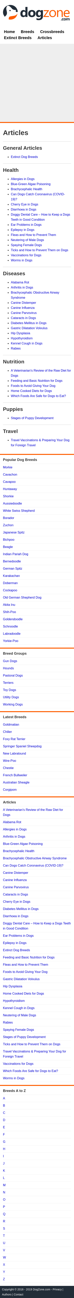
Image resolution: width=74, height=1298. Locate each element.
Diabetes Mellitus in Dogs (29, 323)
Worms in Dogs (21, 260)
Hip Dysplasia (20, 333)
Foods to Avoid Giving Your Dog (33, 385)
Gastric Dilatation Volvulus (29, 328)
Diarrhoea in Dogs (23, 209)
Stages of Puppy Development (32, 418)
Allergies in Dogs (23, 179)
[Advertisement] (37, 83)
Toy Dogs (9, 690)
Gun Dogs (10, 661)
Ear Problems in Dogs (26, 224)
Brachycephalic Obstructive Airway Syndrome (35, 858)
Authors (6, 1294)
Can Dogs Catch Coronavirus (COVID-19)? (33, 865)
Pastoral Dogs (13, 675)
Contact (18, 1294)
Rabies (16, 348)
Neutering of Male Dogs (27, 240)
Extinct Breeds (18, 38)
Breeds (27, 32)
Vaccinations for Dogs (26, 255)
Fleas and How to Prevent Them (33, 235)
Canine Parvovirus (24, 313)
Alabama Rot (20, 282)
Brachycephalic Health (26, 189)
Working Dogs (13, 704)
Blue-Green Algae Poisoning (31, 184)
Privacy (57, 1289)
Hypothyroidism (22, 338)
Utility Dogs (11, 697)
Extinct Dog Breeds (24, 157)
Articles (44, 38)
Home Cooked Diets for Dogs (31, 391)
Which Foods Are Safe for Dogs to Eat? (38, 396)
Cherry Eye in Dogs (24, 204)
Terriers (8, 682)
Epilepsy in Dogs (22, 229)
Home (9, 32)
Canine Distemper (23, 302)
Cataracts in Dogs (23, 318)
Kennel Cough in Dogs (26, 343)
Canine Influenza (23, 307)
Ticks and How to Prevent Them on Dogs (39, 250)
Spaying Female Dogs (26, 245)
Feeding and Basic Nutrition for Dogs (36, 380)
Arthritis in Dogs (22, 287)
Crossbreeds (52, 32)
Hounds (8, 668)
